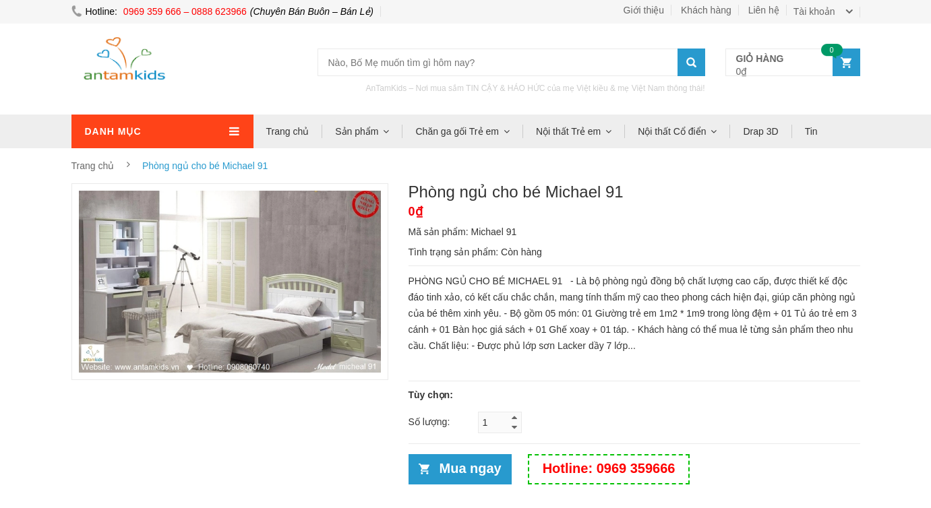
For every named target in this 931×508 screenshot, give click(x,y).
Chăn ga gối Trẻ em (456, 131)
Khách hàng (706, 10)
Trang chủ (287, 131)
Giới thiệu (644, 10)
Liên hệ (763, 10)
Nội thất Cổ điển (672, 131)
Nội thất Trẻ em (568, 131)
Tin (811, 131)
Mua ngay (471, 468)
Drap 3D (760, 131)
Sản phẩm (356, 131)
